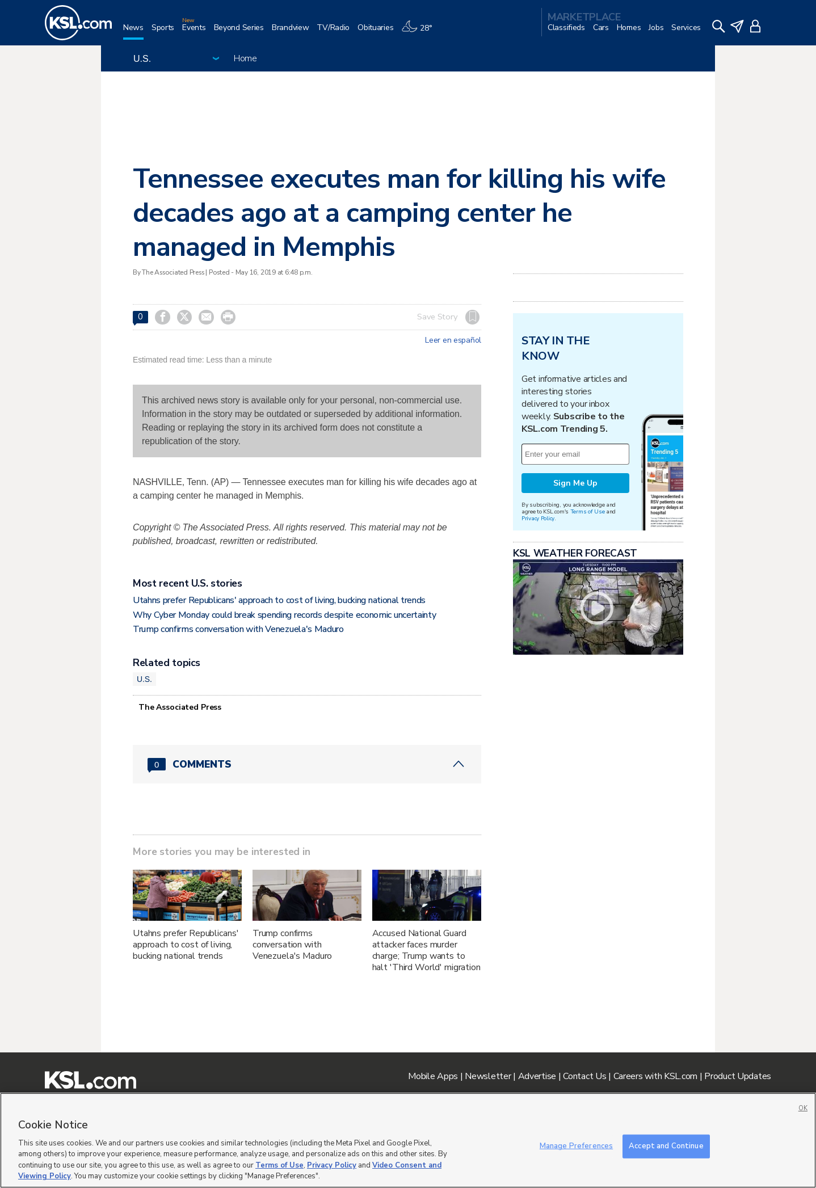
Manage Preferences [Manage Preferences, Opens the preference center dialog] (576, 1146)
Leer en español (453, 340)
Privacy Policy (537, 518)
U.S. (144, 679)
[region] (408, 1140)
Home (245, 58)
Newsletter (488, 1076)
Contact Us (584, 1076)
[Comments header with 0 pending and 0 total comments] (307, 764)
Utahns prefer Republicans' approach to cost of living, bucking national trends (279, 600)
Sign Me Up (575, 483)
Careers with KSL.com (655, 1076)
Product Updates (737, 1076)
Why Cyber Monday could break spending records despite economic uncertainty (284, 615)
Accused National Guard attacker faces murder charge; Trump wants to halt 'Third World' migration (426, 950)
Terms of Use (587, 511)
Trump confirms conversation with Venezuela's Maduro (238, 629)
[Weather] (420, 32)
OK (802, 1108)
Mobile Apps (433, 1076)
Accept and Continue (666, 1146)
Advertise (537, 1076)
